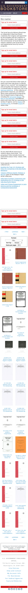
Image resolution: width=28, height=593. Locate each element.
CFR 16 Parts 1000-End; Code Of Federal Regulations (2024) (20, 482)
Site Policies (14, 568)
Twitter (12, 589)
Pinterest (19, 589)
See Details (14, 551)
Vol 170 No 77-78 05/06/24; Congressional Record (7, 432)
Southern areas (6, 103)
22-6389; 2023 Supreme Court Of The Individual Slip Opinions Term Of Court (20, 410)
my (6, 13)
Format (14, 238)
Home (2, 16)
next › (23, 232)
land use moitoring (7, 90)
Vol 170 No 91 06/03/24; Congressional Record (20, 334)
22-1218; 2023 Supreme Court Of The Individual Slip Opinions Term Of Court (7, 384)
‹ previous (15, 232)
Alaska (20, 102)
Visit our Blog (14, 587)
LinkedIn (21, 589)
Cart (24, 13)
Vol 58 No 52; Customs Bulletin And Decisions (20, 312)
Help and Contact (14, 571)
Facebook (9, 589)
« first (6, 232)
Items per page (11, 245)
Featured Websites (14, 581)
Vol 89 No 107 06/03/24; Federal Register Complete (7, 359)
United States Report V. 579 (7, 305)
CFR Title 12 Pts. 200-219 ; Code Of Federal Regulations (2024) (20, 532)
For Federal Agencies (14, 578)
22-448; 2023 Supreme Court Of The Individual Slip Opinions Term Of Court (20, 384)
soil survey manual (15, 97)
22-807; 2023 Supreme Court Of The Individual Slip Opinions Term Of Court (7, 410)
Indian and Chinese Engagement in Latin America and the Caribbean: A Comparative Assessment (14, 186)
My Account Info (14, 573)
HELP (15, 13)
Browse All (8, 16)
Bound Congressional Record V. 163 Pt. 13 (20, 262)
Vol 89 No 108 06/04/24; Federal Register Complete (20, 359)
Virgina (20, 103)
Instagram (14, 589)
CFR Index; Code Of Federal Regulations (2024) (7, 506)
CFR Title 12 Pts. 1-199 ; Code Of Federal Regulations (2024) (7, 532)
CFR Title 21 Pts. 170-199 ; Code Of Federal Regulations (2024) (7, 268)
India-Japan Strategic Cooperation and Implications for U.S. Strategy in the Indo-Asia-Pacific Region (13, 180)
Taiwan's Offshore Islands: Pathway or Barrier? (13, 173)
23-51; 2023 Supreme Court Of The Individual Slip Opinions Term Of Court (20, 507)
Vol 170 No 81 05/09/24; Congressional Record (20, 432)
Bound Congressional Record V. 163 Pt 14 (7, 287)
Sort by (8, 243)
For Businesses (14, 576)
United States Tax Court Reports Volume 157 (7, 456)
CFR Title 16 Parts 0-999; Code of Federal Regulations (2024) (7, 482)
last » (15, 234)
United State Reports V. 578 (20, 287)
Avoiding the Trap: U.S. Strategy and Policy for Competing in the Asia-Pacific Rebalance (13, 168)
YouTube (16, 589)
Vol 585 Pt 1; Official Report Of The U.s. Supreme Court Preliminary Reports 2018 (21, 457)
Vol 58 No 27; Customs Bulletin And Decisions (7, 337)
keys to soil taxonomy (8, 98)
